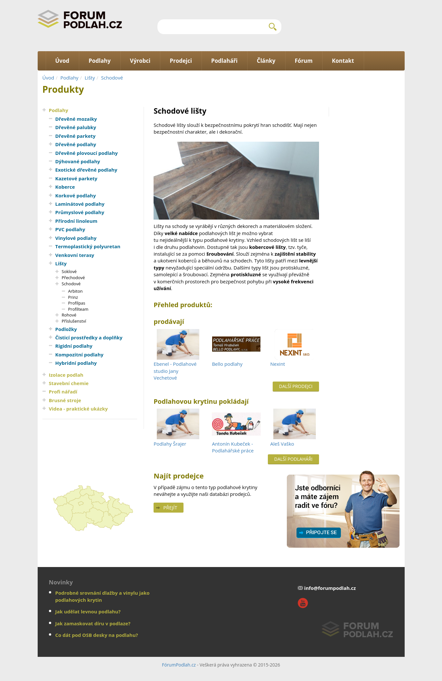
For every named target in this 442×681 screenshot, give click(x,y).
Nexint (277, 364)
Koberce (65, 187)
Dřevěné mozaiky (76, 119)
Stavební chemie (69, 383)
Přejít (170, 507)
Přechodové (73, 277)
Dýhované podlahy (77, 161)
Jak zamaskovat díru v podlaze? (93, 623)
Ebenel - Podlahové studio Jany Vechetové (175, 371)
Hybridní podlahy (76, 363)
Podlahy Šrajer (170, 443)
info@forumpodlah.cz (330, 588)
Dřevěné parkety (75, 136)
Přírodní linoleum (76, 221)
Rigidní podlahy (74, 346)
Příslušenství (74, 321)
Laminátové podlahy (80, 204)
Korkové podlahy (75, 195)
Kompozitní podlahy (79, 354)
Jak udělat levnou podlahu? (88, 611)
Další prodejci (296, 386)
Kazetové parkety (76, 178)
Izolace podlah (66, 375)
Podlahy (70, 77)
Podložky (66, 329)
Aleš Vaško (282, 443)
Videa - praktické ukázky (78, 408)
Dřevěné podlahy (75, 144)
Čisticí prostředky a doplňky (89, 337)
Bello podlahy (227, 364)
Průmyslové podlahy (79, 212)
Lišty (90, 77)
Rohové (69, 315)
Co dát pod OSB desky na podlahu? (96, 635)
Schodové (112, 77)
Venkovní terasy (74, 255)
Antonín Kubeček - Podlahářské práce (233, 447)
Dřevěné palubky (75, 127)
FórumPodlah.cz (179, 665)
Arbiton (75, 291)
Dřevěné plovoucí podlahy (86, 153)
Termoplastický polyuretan (87, 246)
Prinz (73, 297)
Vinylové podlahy (76, 238)
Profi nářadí (63, 391)
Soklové (69, 271)
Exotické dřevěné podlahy (86, 169)
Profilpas (76, 303)
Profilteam (78, 309)
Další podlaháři (293, 459)
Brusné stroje (65, 400)
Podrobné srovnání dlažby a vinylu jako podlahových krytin (102, 596)
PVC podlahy (70, 229)
